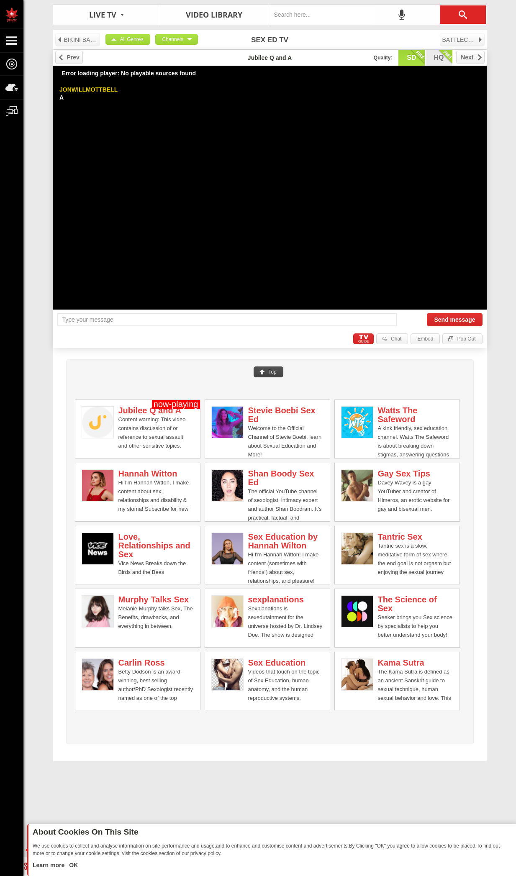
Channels (172, 39)
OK (72, 865)
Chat (396, 339)
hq (443, 57)
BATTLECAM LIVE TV (463, 39)
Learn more (49, 865)
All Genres (132, 39)
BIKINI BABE (77, 39)
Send (454, 319)
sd (415, 57)
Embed (425, 339)
